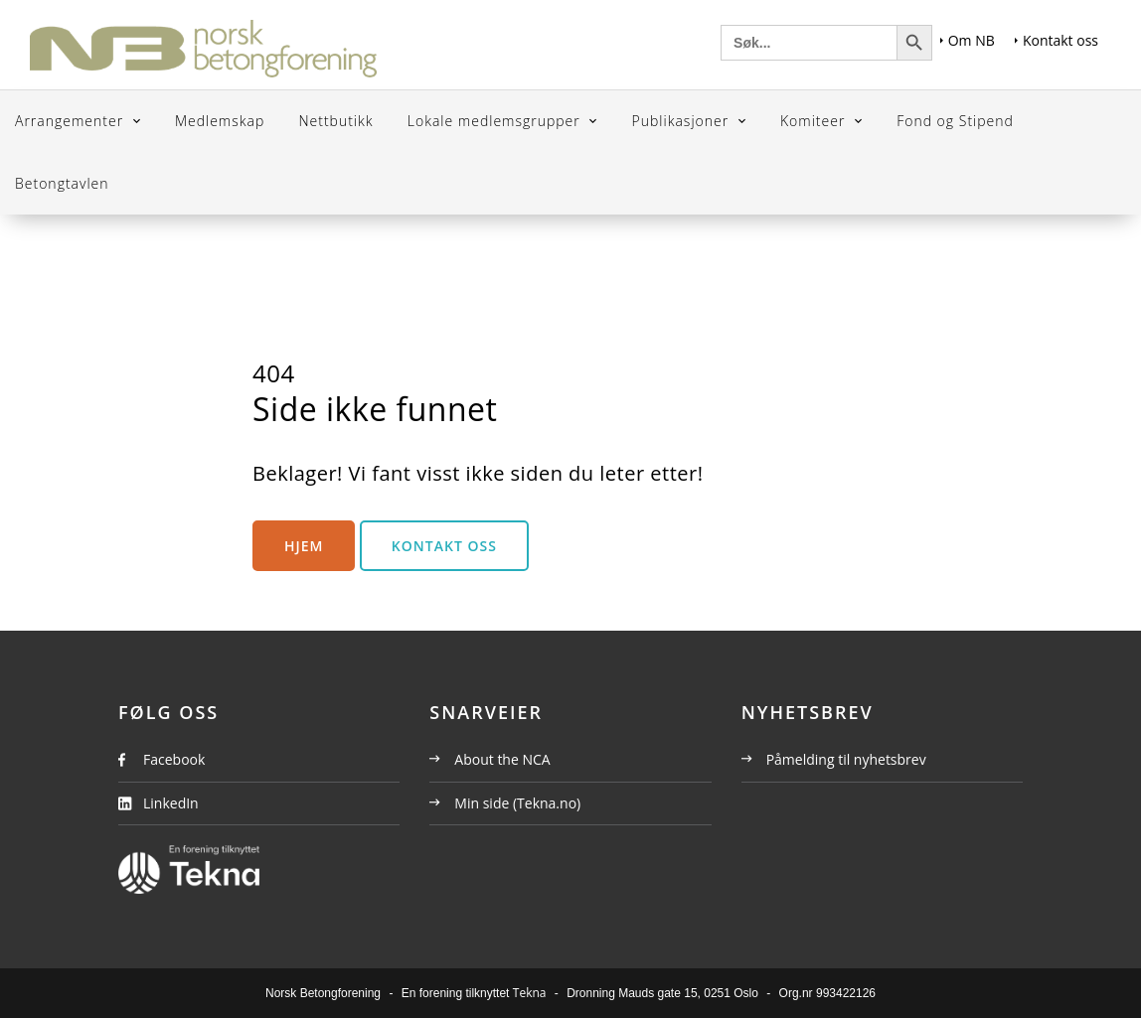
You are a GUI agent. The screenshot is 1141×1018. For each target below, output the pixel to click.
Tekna (530, 992)
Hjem (303, 545)
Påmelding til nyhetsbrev (833, 759)
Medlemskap (219, 120)
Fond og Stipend (955, 120)
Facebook (174, 759)
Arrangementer (71, 120)
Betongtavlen (62, 183)
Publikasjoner (683, 120)
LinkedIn (171, 803)
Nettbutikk (335, 120)
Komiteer (815, 120)
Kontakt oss (1056, 40)
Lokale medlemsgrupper (496, 120)
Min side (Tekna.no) (504, 803)
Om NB (967, 40)
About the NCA (489, 759)
